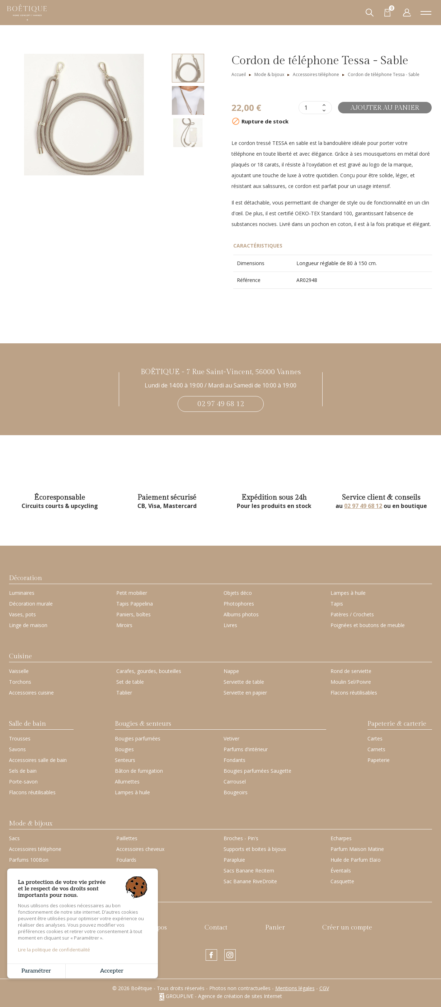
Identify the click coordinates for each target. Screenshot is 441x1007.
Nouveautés (86, 927)
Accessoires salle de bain (38, 760)
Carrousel (235, 781)
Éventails (340, 870)
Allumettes (127, 781)
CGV (324, 988)
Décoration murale (31, 603)
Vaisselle (19, 671)
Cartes (375, 738)
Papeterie (378, 760)
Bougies (124, 749)
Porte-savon (23, 781)
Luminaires (21, 592)
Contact (216, 927)
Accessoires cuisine (31, 692)
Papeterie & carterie (396, 724)
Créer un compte (347, 927)
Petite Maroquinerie (32, 870)
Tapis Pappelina (134, 603)
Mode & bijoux (30, 823)
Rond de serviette (350, 671)
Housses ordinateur (32, 881)
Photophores (239, 603)
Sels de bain (23, 770)
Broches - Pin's (241, 838)
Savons (17, 749)
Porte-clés (128, 870)
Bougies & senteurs (143, 724)
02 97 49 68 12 (220, 404)
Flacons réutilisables (353, 692)
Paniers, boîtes (133, 614)
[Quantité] (309, 108)
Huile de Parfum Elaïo (355, 859)
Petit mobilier (131, 592)
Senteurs (125, 760)
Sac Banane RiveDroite (250, 881)
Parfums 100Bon (28, 859)
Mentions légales (295, 988)
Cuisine (20, 656)
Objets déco (238, 592)
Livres (230, 625)
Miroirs (124, 625)
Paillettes (126, 838)
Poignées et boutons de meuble (367, 625)
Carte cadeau (28, 896)
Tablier (124, 692)
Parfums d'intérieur (246, 749)
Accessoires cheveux (140, 849)
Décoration (25, 578)
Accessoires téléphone (35, 849)
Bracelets (127, 881)
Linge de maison (28, 625)
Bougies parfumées (137, 738)
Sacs (14, 838)
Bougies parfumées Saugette (257, 770)
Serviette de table (244, 681)
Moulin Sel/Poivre (350, 681)
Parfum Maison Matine (357, 849)
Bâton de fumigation (139, 770)
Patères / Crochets (352, 614)
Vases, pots (22, 614)
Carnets (376, 749)
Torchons (20, 681)
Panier (275, 927)
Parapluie (234, 859)
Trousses (20, 738)
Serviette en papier (245, 692)
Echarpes (341, 838)
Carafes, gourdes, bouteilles (148, 671)
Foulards (126, 859)
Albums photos (241, 614)
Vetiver (231, 738)
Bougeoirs (236, 792)
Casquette (342, 881)
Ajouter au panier (385, 108)
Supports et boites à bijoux (255, 849)
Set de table (130, 681)
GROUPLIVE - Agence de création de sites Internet (220, 996)
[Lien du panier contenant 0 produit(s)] (387, 12)
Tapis (336, 603)
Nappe (231, 671)
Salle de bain (27, 724)
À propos (154, 927)
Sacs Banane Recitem (249, 870)
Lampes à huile (348, 592)
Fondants (234, 760)
